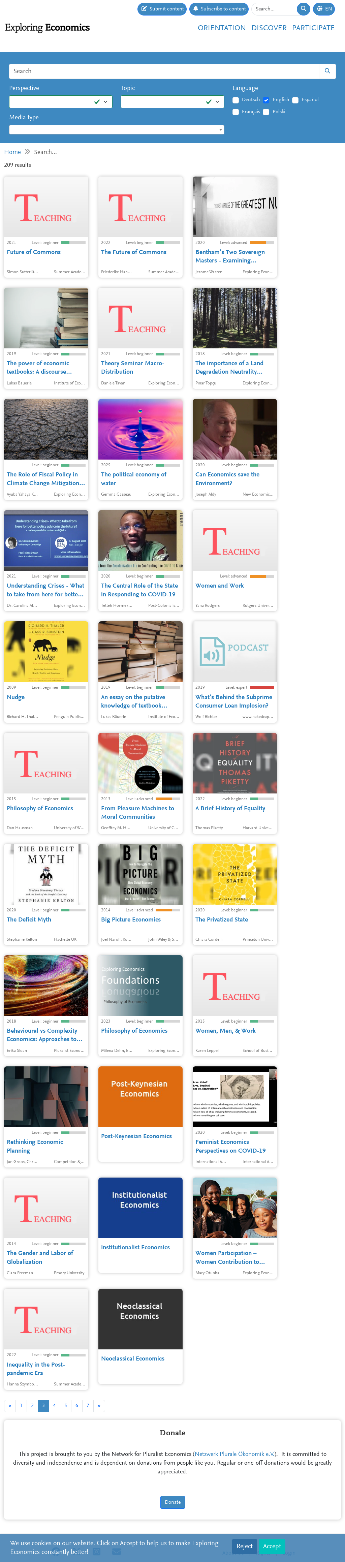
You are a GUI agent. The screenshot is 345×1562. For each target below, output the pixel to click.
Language (245, 88)
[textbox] (116, 130)
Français (251, 112)
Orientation (222, 28)
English (281, 99)
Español (310, 99)
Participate (313, 28)
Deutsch (251, 99)
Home (12, 152)
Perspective (24, 88)
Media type (24, 118)
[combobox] (116, 129)
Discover (269, 28)
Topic (128, 88)
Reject (245, 1546)
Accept (272, 1546)
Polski (279, 112)
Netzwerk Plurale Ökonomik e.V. (235, 1454)
